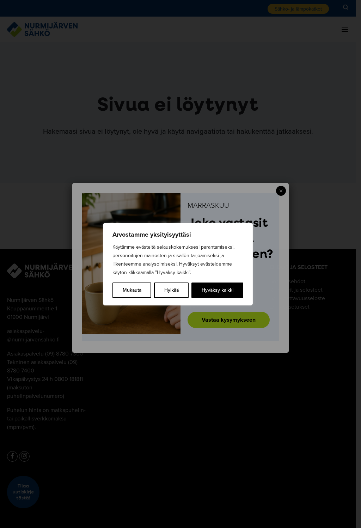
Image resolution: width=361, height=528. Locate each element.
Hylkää (171, 290)
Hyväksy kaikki (217, 290)
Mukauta (132, 290)
